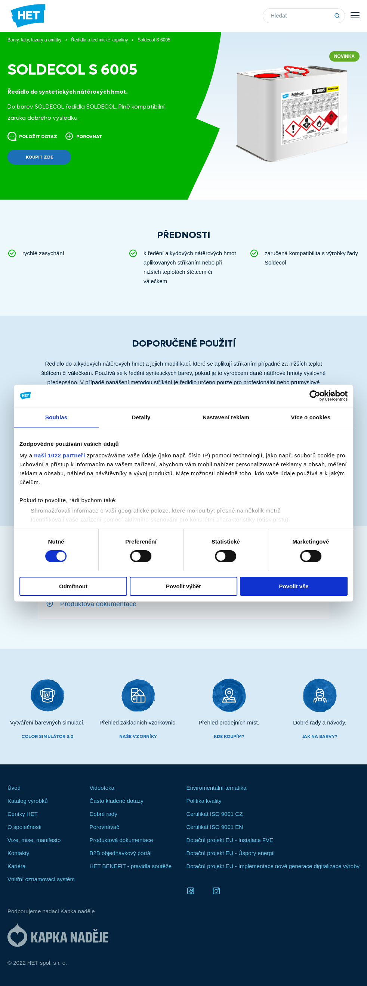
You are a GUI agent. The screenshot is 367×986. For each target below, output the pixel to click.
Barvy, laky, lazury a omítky (34, 40)
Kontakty (18, 853)
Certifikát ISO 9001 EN (214, 827)
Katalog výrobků (27, 801)
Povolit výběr (183, 586)
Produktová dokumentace (98, 604)
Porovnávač (104, 827)
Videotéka (101, 788)
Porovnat (83, 136)
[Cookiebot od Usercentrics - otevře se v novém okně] (313, 395)
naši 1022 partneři (61, 455)
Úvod (14, 788)
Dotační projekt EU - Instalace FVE (229, 840)
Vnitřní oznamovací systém (41, 879)
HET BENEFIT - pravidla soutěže (130, 866)
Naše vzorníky (138, 736)
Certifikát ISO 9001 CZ (214, 814)
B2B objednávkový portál (120, 853)
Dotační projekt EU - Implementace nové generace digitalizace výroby (273, 866)
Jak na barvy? (319, 736)
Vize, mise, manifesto (34, 840)
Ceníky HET (22, 814)
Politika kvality (203, 801)
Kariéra (16, 866)
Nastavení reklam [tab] (225, 417)
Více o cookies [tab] (310, 417)
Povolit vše (293, 586)
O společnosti (24, 827)
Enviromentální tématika (216, 788)
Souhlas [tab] (57, 417)
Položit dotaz (32, 136)
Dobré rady (103, 814)
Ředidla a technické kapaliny (99, 40)
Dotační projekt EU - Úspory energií (230, 853)
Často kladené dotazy (116, 801)
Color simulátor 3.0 (47, 736)
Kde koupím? (229, 736)
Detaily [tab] (141, 417)
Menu (355, 15)
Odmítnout (74, 586)
